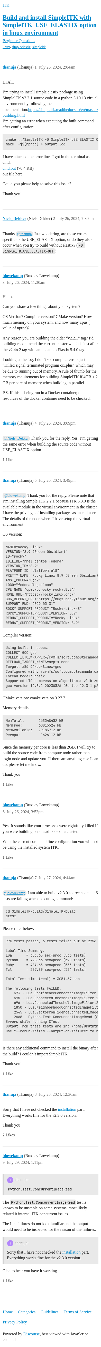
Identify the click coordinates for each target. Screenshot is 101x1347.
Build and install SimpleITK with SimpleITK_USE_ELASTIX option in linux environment (50, 25)
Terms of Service (78, 1312)
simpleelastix (21, 47)
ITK (6, 5)
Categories (26, 1312)
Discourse (31, 1334)
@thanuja (24, 234)
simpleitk (39, 47)
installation (67, 1109)
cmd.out (9, 168)
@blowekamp (14, 495)
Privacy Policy (15, 1322)
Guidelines (49, 1312)
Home (8, 1312)
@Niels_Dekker (16, 438)
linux (6, 47)
